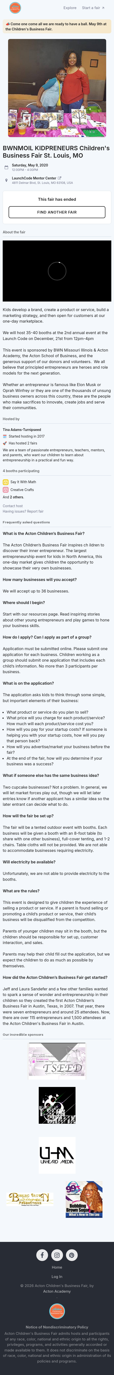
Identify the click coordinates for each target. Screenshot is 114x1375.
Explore (69, 7)
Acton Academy (57, 1291)
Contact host (13, 506)
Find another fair (57, 212)
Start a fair (93, 7)
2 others (16, 497)
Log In (57, 1276)
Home (57, 1267)
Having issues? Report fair (23, 511)
